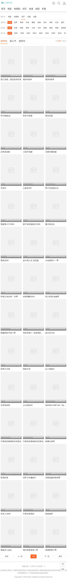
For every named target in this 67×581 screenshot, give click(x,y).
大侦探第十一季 (51, 260)
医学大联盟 (27, 116)
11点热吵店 (28, 405)
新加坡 (63, 28)
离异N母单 (27, 79)
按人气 (13, 41)
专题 (44, 9)
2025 (22, 33)
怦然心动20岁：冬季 (9, 296)
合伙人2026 (5, 514)
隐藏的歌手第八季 (8, 333)
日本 (39, 28)
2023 (34, 33)
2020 (53, 33)
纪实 (56, 22)
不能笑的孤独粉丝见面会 (11, 441)
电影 (9, 9)
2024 (28, 33)
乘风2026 (5, 260)
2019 (59, 33)
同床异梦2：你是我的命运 (34, 333)
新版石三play (6, 550)
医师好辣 (4, 478)
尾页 (60, 556)
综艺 (24, 9)
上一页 (20, 556)
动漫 (31, 9)
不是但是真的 (28, 514)
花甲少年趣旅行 (29, 478)
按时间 (4, 41)
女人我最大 (50, 369)
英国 (56, 28)
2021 (47, 33)
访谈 (27, 22)
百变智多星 (5, 405)
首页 (3, 9)
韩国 (21, 28)
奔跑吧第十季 (51, 550)
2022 (41, 33)
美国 (45, 28)
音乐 (45, 22)
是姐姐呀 (49, 514)
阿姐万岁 (26, 369)
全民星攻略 (5, 152)
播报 (33, 22)
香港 (27, 28)
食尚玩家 (49, 116)
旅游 (39, 22)
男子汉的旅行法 (51, 188)
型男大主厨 (5, 369)
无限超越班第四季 (52, 478)
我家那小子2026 (7, 224)
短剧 (37, 9)
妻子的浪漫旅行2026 (31, 224)
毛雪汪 (3, 188)
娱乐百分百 (50, 333)
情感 (21, 22)
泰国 (51, 28)
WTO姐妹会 (6, 116)
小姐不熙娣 (27, 152)
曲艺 (62, 22)
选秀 (15, 22)
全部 (9, 22)
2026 (16, 33)
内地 (15, 28)
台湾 (33, 28)
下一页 (47, 556)
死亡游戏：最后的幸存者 (11, 79)
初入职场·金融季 (52, 296)
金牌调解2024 (29, 296)
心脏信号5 (27, 188)
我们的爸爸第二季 (30, 550)
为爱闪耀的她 (51, 152)
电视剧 (17, 9)
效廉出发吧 (50, 441)
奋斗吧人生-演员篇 (31, 260)
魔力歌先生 (50, 224)
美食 (51, 22)
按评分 (22, 41)
